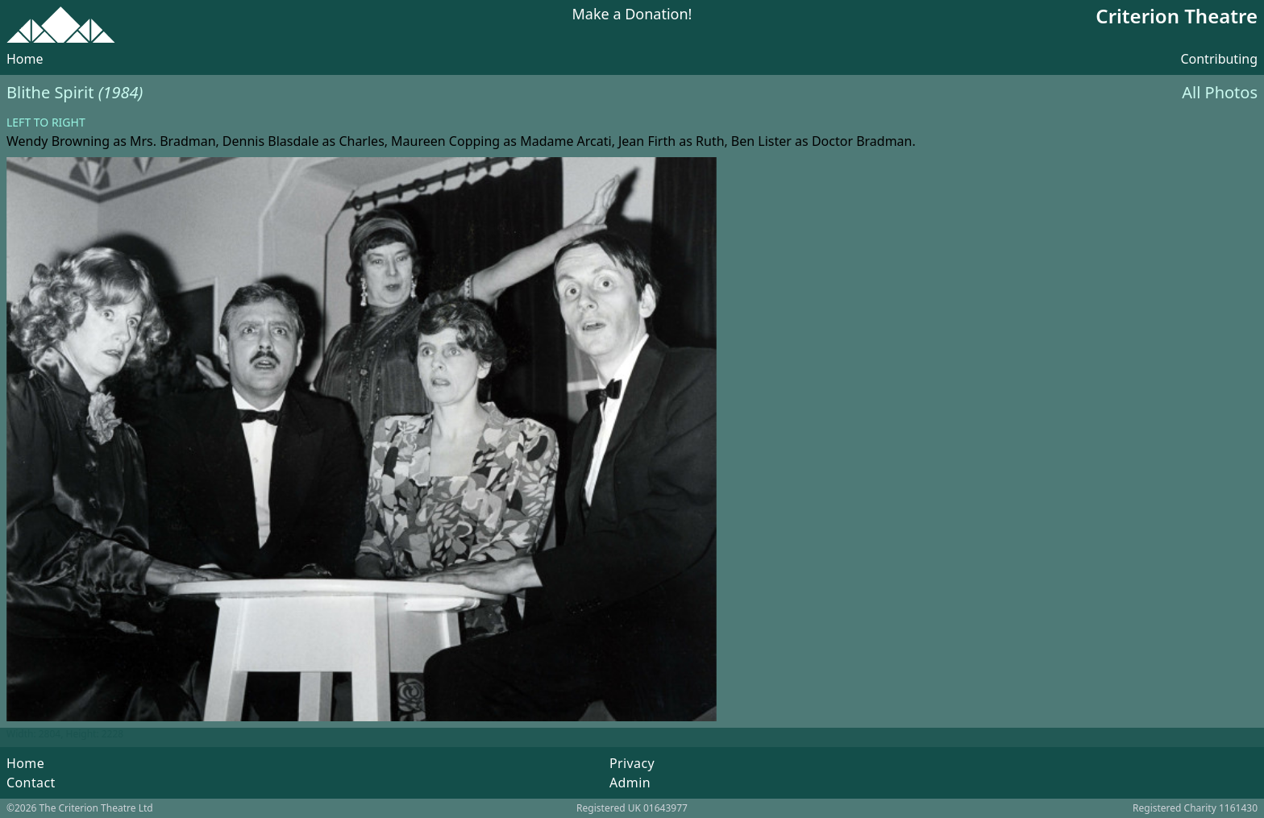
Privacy (632, 763)
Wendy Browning (58, 141)
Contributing (1219, 59)
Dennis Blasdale (270, 141)
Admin (630, 782)
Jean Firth (647, 141)
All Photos (1220, 92)
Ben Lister (761, 141)
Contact (31, 782)
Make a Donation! (632, 14)
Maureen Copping (445, 141)
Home (25, 59)
